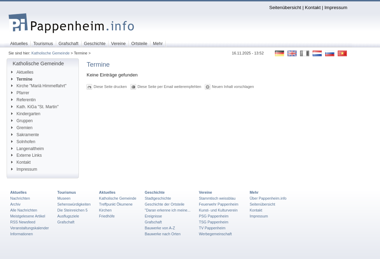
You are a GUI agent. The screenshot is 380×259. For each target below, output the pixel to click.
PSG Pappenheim (214, 216)
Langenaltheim (27, 148)
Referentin (23, 99)
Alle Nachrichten (23, 210)
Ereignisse (153, 216)
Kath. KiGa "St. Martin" (35, 106)
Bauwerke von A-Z (160, 228)
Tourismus (66, 192)
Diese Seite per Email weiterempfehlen (169, 86)
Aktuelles (22, 72)
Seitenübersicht (285, 7)
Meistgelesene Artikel (27, 216)
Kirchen (105, 210)
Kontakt (313, 7)
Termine (21, 79)
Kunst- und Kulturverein (218, 210)
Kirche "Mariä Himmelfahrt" (38, 85)
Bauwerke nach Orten (163, 234)
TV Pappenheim (212, 228)
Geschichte (155, 192)
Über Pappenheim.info (267, 198)
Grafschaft (65, 222)
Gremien (21, 127)
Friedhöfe (107, 216)
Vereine (205, 192)
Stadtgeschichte (158, 198)
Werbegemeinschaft (215, 234)
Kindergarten (25, 113)
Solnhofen (23, 141)
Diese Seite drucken (110, 86)
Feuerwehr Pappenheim (218, 204)
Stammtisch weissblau (217, 198)
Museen (63, 198)
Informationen (21, 234)
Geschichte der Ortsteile (165, 204)
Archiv (15, 204)
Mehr (253, 192)
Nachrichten (20, 198)
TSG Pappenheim (213, 222)
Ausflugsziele (68, 216)
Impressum (336, 7)
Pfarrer (20, 92)
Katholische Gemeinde (50, 53)
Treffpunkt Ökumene (116, 204)
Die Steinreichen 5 (72, 210)
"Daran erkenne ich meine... (168, 210)
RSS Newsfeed (22, 222)
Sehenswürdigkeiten (74, 204)
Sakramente (25, 134)
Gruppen (21, 120)
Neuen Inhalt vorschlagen (233, 86)
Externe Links (26, 155)
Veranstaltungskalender (29, 228)
